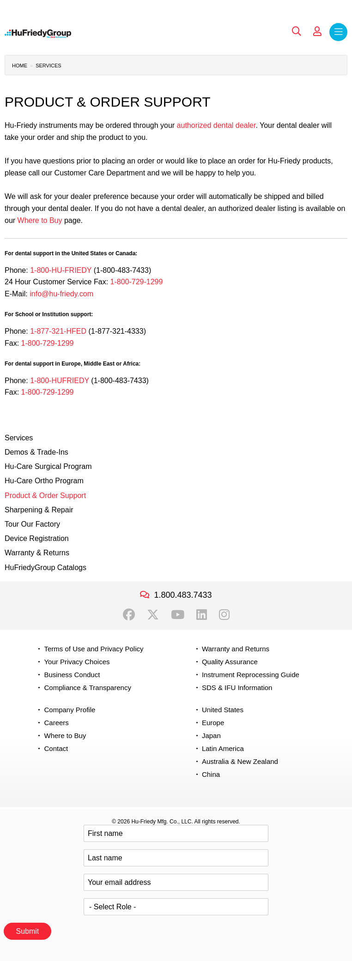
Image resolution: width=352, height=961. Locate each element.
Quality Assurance (230, 662)
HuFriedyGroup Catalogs (45, 567)
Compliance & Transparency (87, 687)
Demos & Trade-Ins (36, 452)
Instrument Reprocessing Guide (250, 675)
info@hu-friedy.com (61, 294)
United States (222, 710)
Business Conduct (72, 675)
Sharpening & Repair (39, 510)
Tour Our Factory (32, 524)
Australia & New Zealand (240, 761)
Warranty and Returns (235, 649)
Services (48, 65)
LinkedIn (201, 615)
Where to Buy (40, 220)
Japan (211, 735)
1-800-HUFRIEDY (59, 380)
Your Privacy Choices (76, 662)
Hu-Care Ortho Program (44, 481)
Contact (56, 748)
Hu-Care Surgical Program (48, 466)
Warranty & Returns (37, 553)
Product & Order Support (45, 495)
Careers (56, 723)
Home (19, 65)
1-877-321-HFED (58, 331)
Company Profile (69, 710)
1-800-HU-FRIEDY (60, 270)
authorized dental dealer (216, 125)
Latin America (223, 748)
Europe (213, 723)
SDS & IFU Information (237, 687)
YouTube (177, 615)
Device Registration (37, 538)
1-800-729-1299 (136, 282)
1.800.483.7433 (183, 595)
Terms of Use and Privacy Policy (93, 649)
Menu (338, 32)
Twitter (153, 615)
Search (296, 31)
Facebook (129, 615)
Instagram (224, 615)
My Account (317, 31)
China (211, 774)
